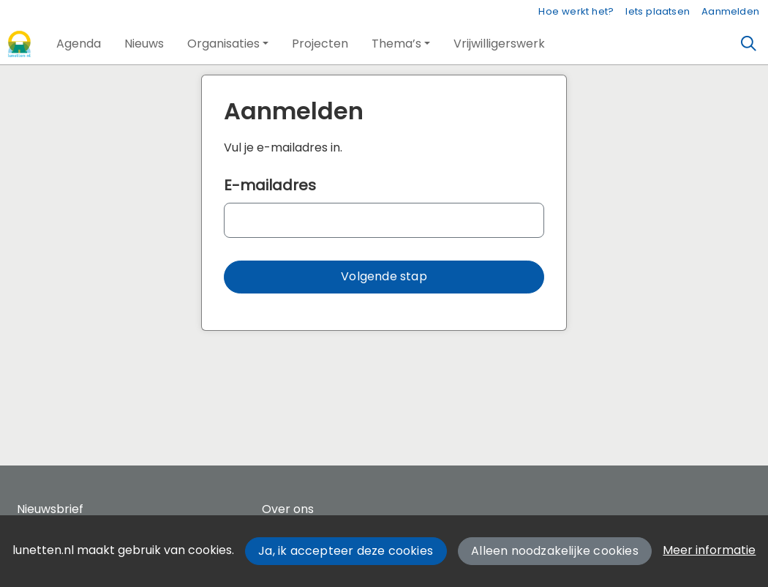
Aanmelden (730, 11)
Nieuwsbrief (50, 509)
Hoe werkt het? (576, 11)
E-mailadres (270, 185)
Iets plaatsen (657, 11)
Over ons (288, 509)
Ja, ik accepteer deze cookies (345, 550)
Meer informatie (709, 550)
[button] (79, 44)
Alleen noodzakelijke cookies (555, 550)
